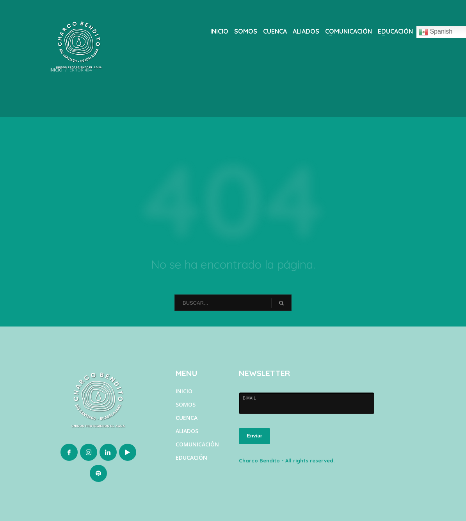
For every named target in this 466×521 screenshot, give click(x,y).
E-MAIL (249, 398)
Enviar (254, 436)
